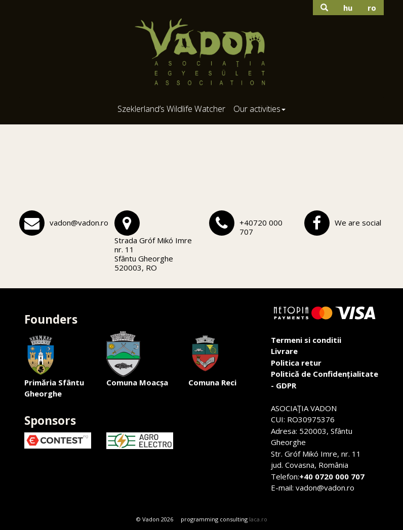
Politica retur (296, 363)
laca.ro (258, 519)
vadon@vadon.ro (79, 222)
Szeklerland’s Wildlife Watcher (171, 108)
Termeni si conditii (306, 340)
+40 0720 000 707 (332, 476)
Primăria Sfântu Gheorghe (54, 365)
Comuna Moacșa (137, 359)
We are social (358, 222)
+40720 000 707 (261, 227)
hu (347, 8)
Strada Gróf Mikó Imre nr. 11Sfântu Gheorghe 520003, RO (153, 254)
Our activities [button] (259, 108)
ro (372, 8)
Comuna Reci (212, 359)
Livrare (284, 351)
